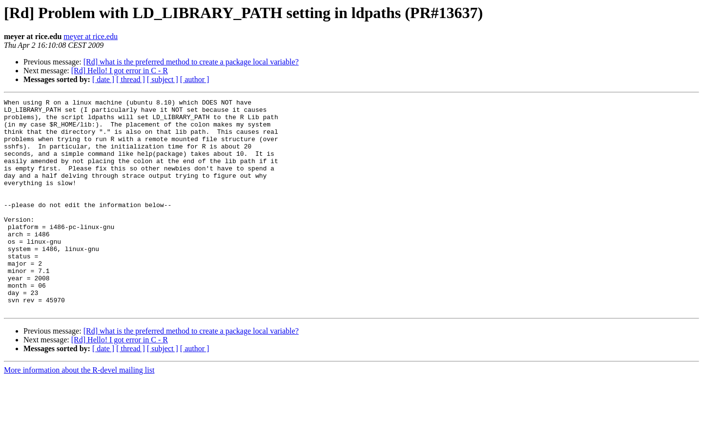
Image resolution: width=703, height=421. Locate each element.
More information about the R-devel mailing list (79, 412)
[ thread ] (130, 79)
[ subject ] (162, 79)
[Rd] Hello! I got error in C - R (119, 70)
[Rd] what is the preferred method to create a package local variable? (191, 62)
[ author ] (194, 79)
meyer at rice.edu (90, 36)
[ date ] (103, 79)
